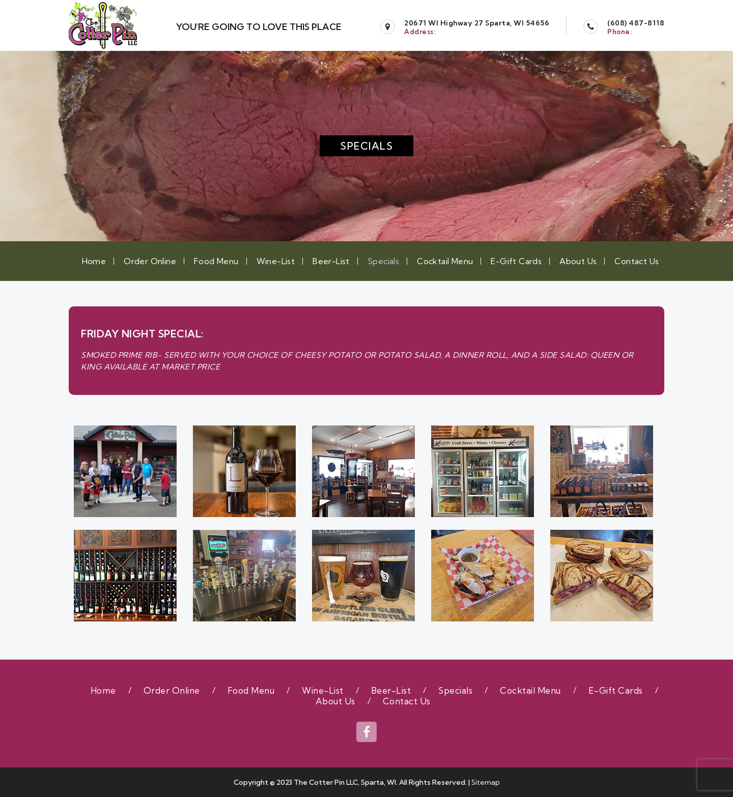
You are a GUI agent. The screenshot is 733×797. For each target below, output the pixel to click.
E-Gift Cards (516, 261)
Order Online (150, 261)
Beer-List (331, 261)
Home (94, 261)
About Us (578, 261)
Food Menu (216, 261)
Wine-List (276, 261)
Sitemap (485, 782)
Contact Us (636, 261)
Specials (383, 261)
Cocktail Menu (445, 261)
